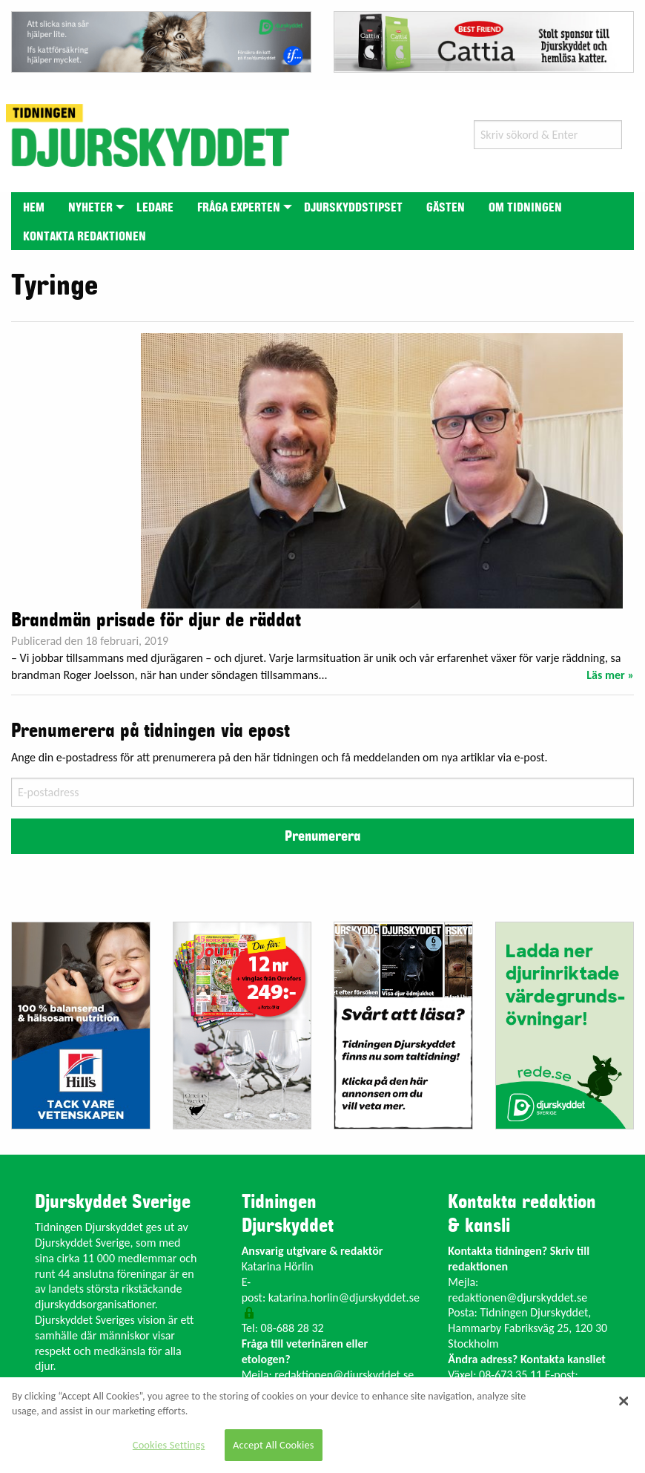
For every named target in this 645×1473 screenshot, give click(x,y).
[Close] (623, 1401)
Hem (33, 207)
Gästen (445, 207)
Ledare (154, 207)
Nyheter (90, 207)
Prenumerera (322, 836)
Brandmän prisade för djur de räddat (156, 620)
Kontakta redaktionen (84, 236)
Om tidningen (525, 207)
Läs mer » (610, 675)
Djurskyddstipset (353, 207)
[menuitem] (33, 206)
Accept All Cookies (273, 1444)
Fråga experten (238, 207)
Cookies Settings (169, 1444)
